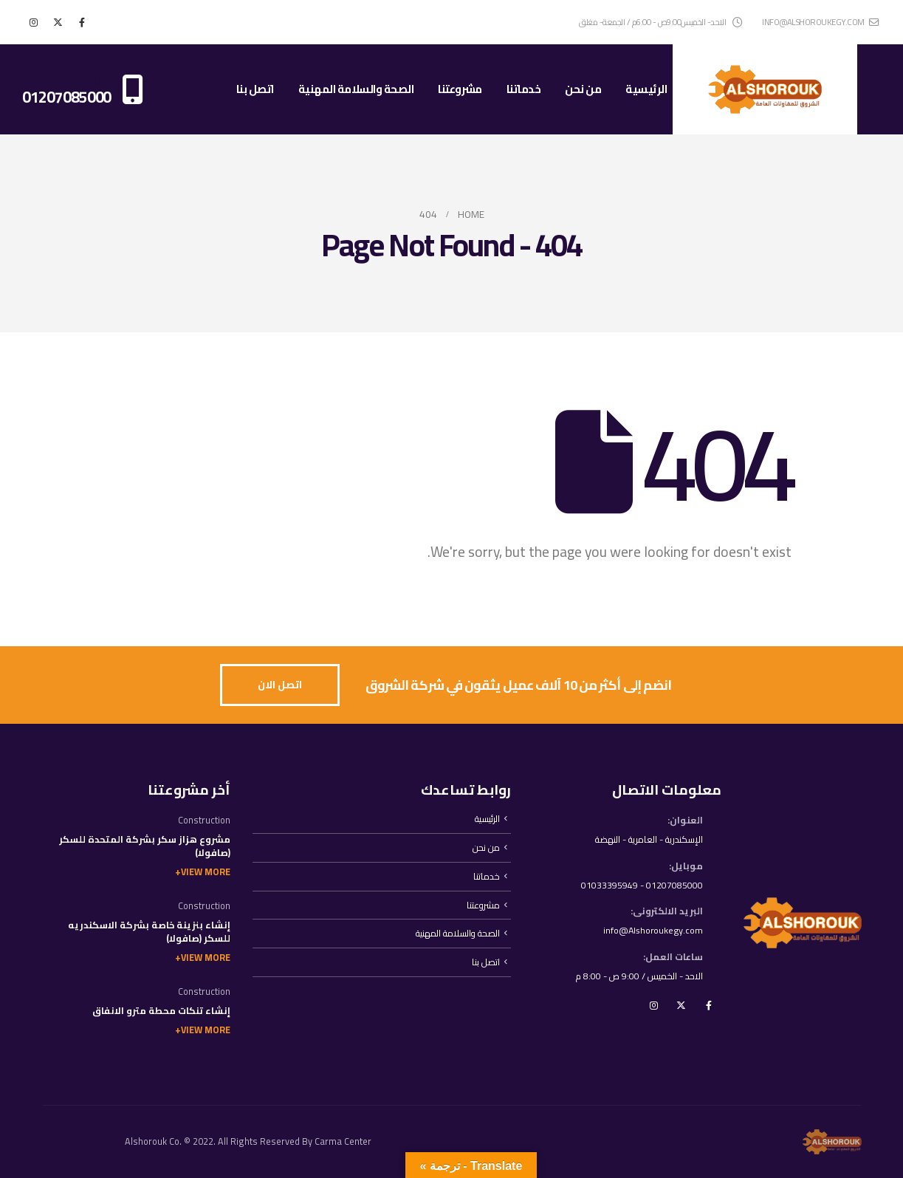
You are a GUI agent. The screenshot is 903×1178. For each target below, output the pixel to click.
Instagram (654, 1007)
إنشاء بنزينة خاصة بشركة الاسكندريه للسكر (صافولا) (149, 932)
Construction (204, 820)
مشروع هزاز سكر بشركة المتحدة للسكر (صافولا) (144, 846)
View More (205, 871)
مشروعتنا (460, 89)
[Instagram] (33, 22)
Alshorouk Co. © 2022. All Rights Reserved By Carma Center (248, 1141)
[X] (57, 22)
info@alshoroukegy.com (820, 22)
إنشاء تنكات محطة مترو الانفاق (161, 1010)
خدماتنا (524, 89)
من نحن (583, 89)
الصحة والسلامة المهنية (356, 89)
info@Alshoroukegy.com (651, 930)
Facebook (709, 1007)
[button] (280, 685)
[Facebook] (82, 22)
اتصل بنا (255, 89)
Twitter (681, 1007)
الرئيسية (646, 89)
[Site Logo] (765, 89)
